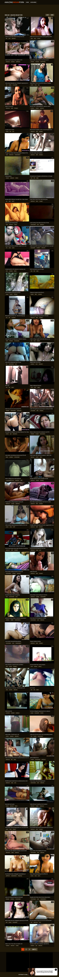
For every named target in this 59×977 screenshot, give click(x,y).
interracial (19, 410)
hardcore (8, 61)
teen (35, 38)
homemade (42, 61)
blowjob (32, 61)
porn (13, 201)
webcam (13, 38)
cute (7, 154)
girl (10, 433)
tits (6, 38)
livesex (35, 666)
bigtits (12, 619)
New (52, 15)
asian (13, 247)
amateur (13, 61)
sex (6, 84)
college (13, 573)
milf (14, 526)
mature (37, 108)
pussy (10, 84)
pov (38, 224)
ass (38, 84)
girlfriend (18, 61)
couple (40, 201)
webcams (11, 154)
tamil (16, 806)
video (12, 852)
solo (9, 38)
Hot (47, 15)
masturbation (17, 154)
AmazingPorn (14, 2)
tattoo (15, 271)
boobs (38, 38)
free (35, 387)
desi (41, 457)
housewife (15, 84)
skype (38, 387)
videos (40, 666)
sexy (32, 38)
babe (7, 340)
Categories (33, 2)
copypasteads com (10, 480)
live (40, 922)
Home (27, 2)
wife (12, 108)
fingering (20, 875)
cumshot (13, 317)
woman (10, 689)
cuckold (40, 294)
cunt (32, 387)
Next (34, 949)
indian (16, 178)
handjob (37, 61)
